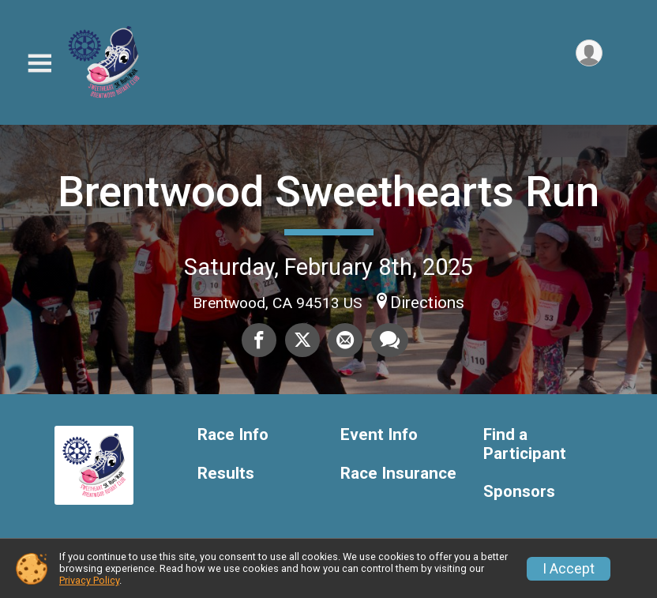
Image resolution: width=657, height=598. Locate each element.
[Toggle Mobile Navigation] (39, 63)
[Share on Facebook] (259, 340)
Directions (427, 302)
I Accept (568, 569)
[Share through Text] (388, 340)
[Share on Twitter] (302, 340)
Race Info (232, 435)
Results (225, 473)
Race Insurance (398, 473)
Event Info (379, 435)
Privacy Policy (89, 580)
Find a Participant (524, 444)
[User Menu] (588, 54)
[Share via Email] (345, 340)
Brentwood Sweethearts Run (328, 191)
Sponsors (519, 492)
